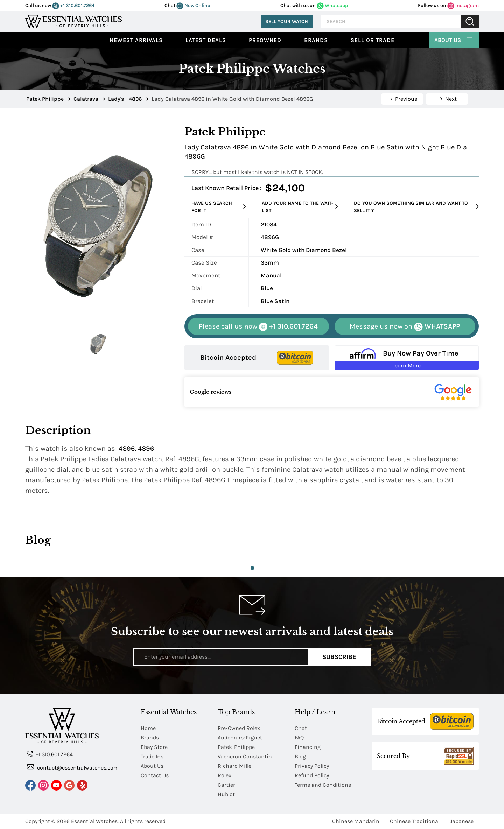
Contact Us (155, 775)
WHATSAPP (405, 326)
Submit (470, 21)
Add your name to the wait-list (300, 206)
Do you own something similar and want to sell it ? (416, 206)
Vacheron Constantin (245, 756)
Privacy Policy (312, 766)
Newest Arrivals (136, 40)
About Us (454, 39)
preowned (265, 40)
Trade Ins (152, 756)
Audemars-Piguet (240, 737)
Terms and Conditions (323, 784)
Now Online (193, 5)
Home (148, 728)
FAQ (299, 737)
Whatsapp (332, 5)
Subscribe (339, 657)
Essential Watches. (95, 821)
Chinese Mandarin (355, 821)
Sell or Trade (372, 40)
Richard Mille (234, 766)
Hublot (226, 794)
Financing (308, 747)
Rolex (224, 775)
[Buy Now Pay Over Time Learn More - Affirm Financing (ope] (407, 357)
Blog (300, 756)
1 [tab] (252, 568)
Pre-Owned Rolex (239, 728)
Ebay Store (154, 747)
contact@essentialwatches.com (73, 767)
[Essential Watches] (73, 20)
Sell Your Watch (286, 21)
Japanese (462, 821)
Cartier (226, 784)
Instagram (463, 5)
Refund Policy (312, 775)
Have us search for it (218, 206)
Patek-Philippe (236, 747)
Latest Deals (206, 40)
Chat (301, 728)
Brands (316, 40)
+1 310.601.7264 (73, 5)
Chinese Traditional (415, 821)
